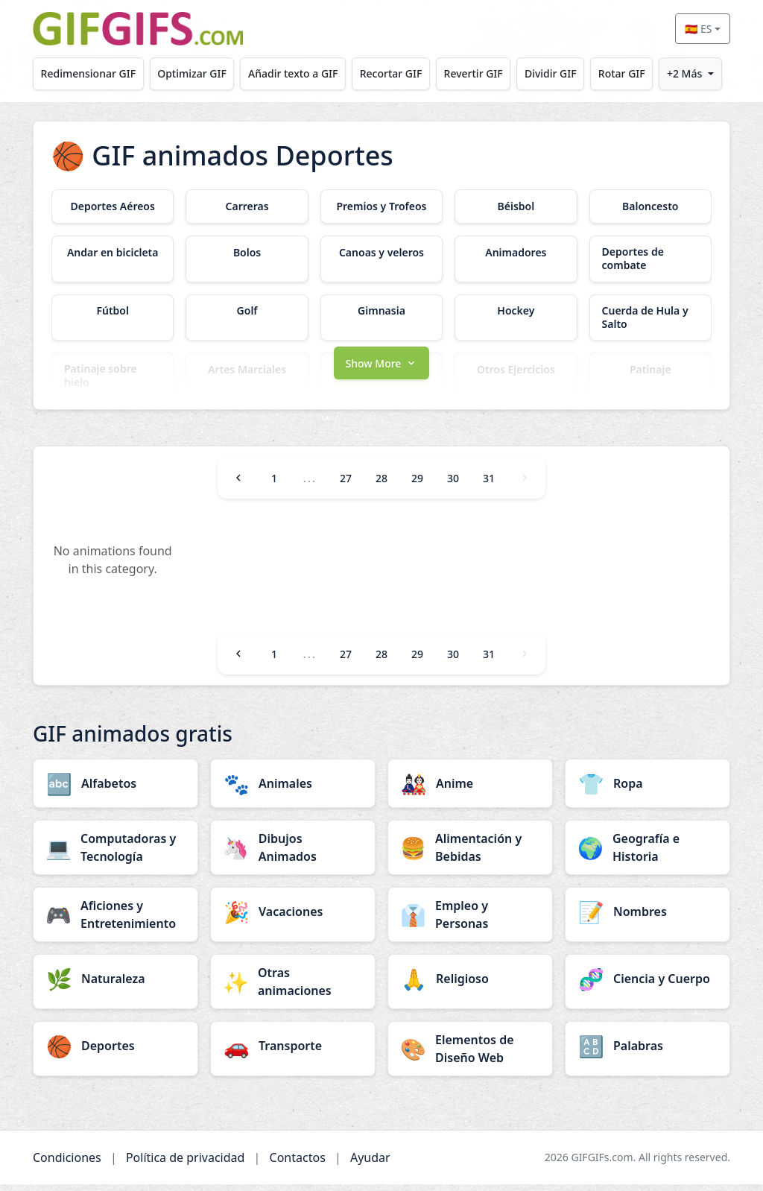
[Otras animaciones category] (293, 988)
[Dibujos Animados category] (293, 854)
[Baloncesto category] (650, 206)
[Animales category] (293, 790)
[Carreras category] (246, 206)
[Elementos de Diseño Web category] (470, 1055)
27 (346, 485)
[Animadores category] (515, 252)
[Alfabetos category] (115, 790)
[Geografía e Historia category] (647, 854)
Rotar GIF (621, 73)
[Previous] (238, 484)
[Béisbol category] (515, 206)
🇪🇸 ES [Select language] (698, 29)
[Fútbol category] (112, 311)
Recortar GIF (391, 73)
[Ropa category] (647, 790)
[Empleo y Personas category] (470, 921)
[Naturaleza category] (115, 985)
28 (381, 485)
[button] (381, 368)
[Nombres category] (647, 918)
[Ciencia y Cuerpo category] (647, 985)
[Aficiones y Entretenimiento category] (115, 921)
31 (489, 485)
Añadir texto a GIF (293, 73)
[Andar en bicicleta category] (112, 252)
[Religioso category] (470, 985)
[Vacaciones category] (293, 918)
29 (417, 485)
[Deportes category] (115, 1052)
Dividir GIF (551, 73)
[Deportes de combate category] (650, 258)
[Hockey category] (515, 311)
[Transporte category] (293, 1052)
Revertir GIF (473, 73)
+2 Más (684, 73)
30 (453, 485)
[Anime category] (470, 790)
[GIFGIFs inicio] (138, 28)
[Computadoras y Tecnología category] (115, 854)
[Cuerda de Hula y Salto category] (650, 317)
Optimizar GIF (192, 73)
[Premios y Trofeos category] (381, 206)
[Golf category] (246, 311)
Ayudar (370, 1164)
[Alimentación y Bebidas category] (470, 854)
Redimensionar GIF (88, 73)
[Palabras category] (647, 1052)
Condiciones (67, 1164)
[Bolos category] (246, 252)
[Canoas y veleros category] (381, 252)
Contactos (298, 1164)
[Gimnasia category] (381, 311)
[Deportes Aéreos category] (112, 206)
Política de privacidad (185, 1164)
